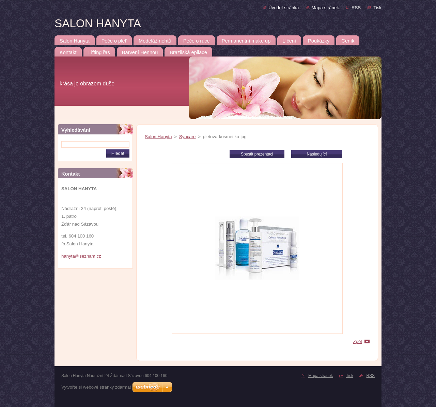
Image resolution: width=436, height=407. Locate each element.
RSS (356, 7)
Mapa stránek (325, 7)
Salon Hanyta (158, 136)
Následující (317, 154)
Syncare (187, 136)
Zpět (357, 341)
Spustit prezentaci (257, 154)
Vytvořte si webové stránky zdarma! (96, 387)
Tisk (377, 7)
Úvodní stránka (283, 7)
